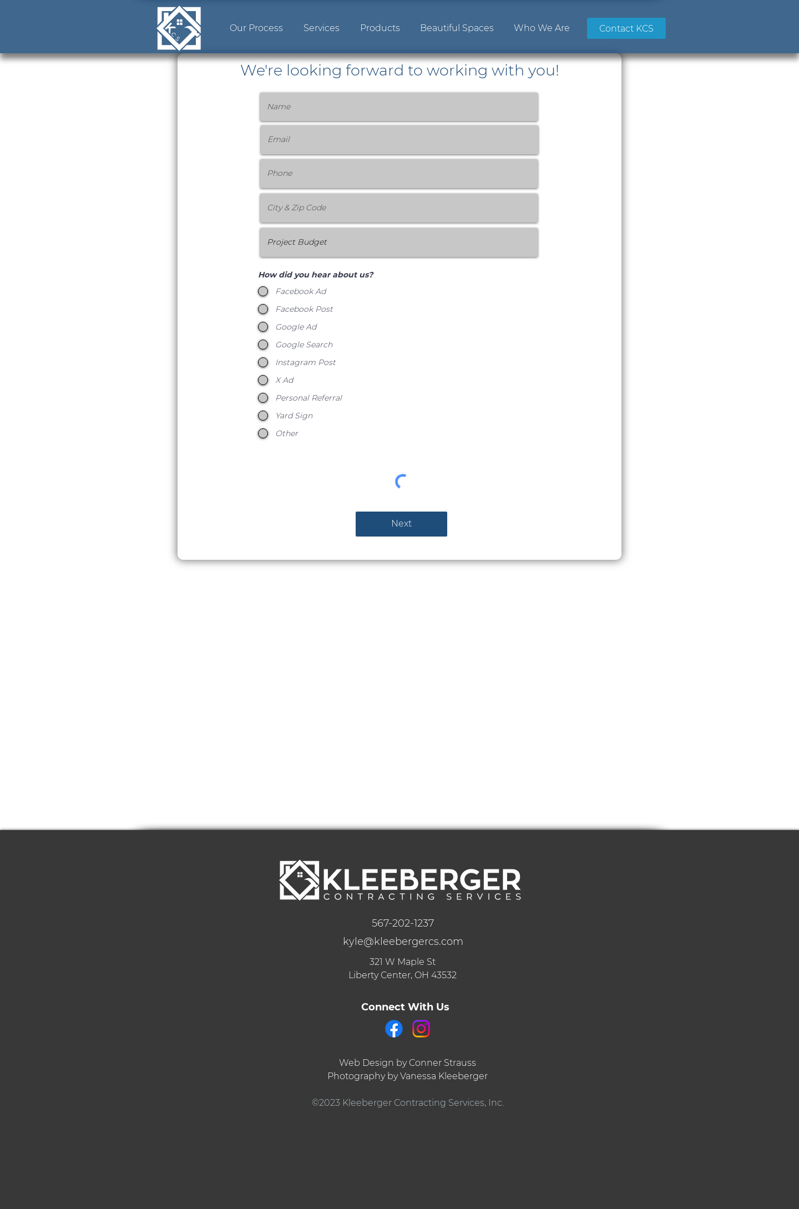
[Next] (401, 524)
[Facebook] (394, 1028)
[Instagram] (421, 1028)
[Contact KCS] (626, 28)
